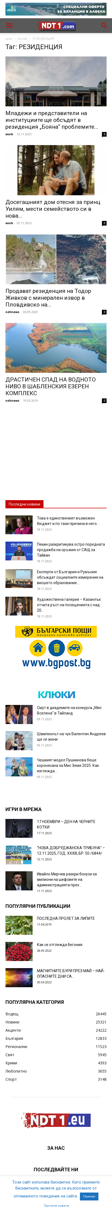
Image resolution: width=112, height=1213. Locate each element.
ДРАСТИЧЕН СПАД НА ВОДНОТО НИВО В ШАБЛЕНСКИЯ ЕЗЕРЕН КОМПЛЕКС (50, 386)
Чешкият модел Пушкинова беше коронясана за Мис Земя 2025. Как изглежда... (68, 765)
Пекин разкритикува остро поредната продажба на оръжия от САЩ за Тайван (71, 549)
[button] (9, 25)
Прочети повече (56, 1206)
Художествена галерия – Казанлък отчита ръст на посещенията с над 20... (69, 604)
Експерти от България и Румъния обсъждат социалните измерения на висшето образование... (70, 577)
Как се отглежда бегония (59, 944)
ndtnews (12, 312)
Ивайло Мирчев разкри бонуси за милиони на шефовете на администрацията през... (67, 879)
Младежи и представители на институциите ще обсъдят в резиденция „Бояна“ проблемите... (51, 120)
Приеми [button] (89, 1196)
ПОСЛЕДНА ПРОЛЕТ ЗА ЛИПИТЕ (66, 918)
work (9, 134)
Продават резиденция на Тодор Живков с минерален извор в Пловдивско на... (48, 298)
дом (8, 38)
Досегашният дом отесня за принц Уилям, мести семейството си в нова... (52, 209)
